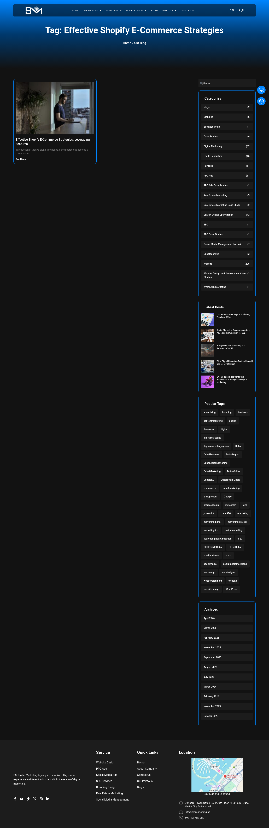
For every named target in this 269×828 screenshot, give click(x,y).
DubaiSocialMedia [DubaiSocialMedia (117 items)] (230, 479)
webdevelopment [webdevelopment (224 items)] (213, 580)
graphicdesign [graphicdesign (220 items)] (211, 505)
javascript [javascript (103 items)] (209, 513)
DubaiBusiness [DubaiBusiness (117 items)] (212, 454)
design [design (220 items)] (232, 420)
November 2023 (212, 706)
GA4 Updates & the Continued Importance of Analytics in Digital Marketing (232, 380)
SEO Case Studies (213, 234)
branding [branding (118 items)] (227, 412)
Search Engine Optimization (218, 214)
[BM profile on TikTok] (29, 784)
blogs (207, 107)
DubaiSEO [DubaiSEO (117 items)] (209, 479)
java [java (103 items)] (245, 505)
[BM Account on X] (35, 784)
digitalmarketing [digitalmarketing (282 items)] (212, 437)
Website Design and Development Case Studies (225, 275)
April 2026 (209, 618)
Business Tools (212, 126)
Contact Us (187, 10)
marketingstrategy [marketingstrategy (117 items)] (237, 521)
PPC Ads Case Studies (216, 185)
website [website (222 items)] (233, 580)
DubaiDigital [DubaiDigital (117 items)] (232, 454)
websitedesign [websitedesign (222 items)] (211, 589)
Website (208, 263)
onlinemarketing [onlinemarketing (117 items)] (233, 530)
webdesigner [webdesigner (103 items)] (228, 572)
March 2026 (210, 628)
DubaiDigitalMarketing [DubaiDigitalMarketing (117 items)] (215, 463)
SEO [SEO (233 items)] (240, 538)
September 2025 (212, 657)
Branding (208, 117)
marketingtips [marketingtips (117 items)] (211, 530)
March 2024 (210, 686)
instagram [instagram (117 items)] (230, 505)
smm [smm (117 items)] (228, 555)
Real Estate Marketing (215, 195)
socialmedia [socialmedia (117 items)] (210, 564)
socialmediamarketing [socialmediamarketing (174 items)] (235, 564)
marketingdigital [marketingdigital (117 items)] (212, 521)
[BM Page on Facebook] (16, 784)
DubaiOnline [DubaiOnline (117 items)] (233, 471)
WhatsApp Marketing (215, 287)
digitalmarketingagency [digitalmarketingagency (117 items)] (216, 446)
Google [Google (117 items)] (227, 496)
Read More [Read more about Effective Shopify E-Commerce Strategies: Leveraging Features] (21, 159)
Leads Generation (213, 156)
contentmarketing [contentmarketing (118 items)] (213, 420)
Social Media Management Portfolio (223, 244)
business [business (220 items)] (243, 412)
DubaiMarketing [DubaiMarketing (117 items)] (212, 471)
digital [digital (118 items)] (224, 429)
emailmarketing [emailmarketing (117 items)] (231, 488)
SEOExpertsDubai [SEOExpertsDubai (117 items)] (213, 547)
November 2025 (212, 647)
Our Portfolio (136, 10)
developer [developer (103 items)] (209, 429)
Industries (114, 10)
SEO (206, 224)
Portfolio (208, 166)
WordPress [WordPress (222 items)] (231, 589)
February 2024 (211, 696)
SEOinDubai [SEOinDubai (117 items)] (235, 547)
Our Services (92, 10)
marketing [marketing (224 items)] (242, 513)
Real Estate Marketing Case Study (222, 205)
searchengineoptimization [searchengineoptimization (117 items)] (218, 538)
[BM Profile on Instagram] (42, 784)
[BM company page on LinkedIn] (48, 784)
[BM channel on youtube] (22, 784)
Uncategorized (211, 254)
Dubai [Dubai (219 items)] (238, 446)
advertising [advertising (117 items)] (210, 412)
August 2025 (210, 667)
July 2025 (209, 677)
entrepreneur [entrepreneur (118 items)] (211, 496)
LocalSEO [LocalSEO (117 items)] (226, 513)
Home (75, 10)
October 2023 (211, 716)
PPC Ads (208, 175)
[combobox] (227, 83)
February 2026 (211, 637)
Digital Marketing (213, 146)
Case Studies (211, 136)
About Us (169, 10)
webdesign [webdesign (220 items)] (209, 572)
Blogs (154, 10)
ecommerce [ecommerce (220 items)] (210, 488)
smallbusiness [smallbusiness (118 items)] (211, 555)
